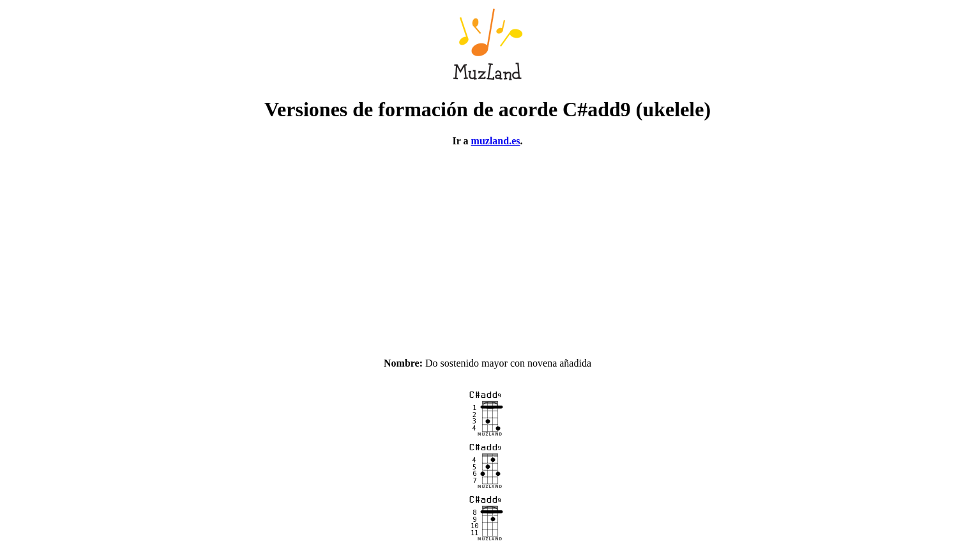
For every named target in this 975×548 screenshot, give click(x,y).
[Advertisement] (488, 246)
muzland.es (495, 140)
